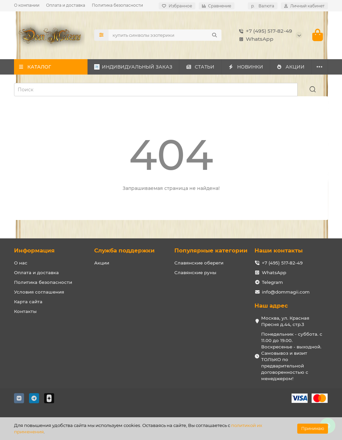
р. (262, 5)
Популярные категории (210, 250)
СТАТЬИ (200, 67)
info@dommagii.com (286, 292)
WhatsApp (255, 39)
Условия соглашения (39, 292)
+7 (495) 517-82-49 (264, 31)
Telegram (272, 282)
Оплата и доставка (65, 5)
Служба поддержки (124, 250)
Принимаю (312, 428)
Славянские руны (195, 272)
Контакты (25, 311)
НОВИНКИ (245, 67)
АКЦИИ (291, 67)
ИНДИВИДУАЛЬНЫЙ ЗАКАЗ (133, 67)
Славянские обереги (198, 262)
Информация (34, 250)
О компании (26, 5)
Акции (101, 262)
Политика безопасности (117, 5)
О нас (20, 262)
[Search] (165, 35)
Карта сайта (28, 301)
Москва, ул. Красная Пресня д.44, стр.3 (285, 321)
